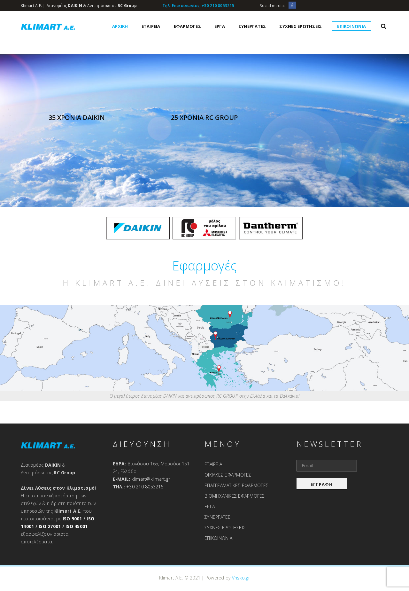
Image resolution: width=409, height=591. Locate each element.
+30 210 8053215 (218, 5)
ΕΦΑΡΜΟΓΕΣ (187, 26)
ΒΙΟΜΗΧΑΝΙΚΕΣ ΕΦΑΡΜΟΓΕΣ (234, 496)
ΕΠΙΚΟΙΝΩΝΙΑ (351, 26)
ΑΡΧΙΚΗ (120, 26)
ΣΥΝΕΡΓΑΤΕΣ (252, 26)
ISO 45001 (77, 526)
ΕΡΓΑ (219, 26)
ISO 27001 (50, 526)
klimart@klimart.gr (151, 479)
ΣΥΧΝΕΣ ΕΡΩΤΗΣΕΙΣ (300, 26)
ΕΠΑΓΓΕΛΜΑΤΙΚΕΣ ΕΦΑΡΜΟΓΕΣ (236, 485)
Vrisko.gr (241, 578)
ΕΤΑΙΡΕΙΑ (151, 26)
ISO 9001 (72, 519)
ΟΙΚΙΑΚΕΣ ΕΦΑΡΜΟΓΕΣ (227, 475)
